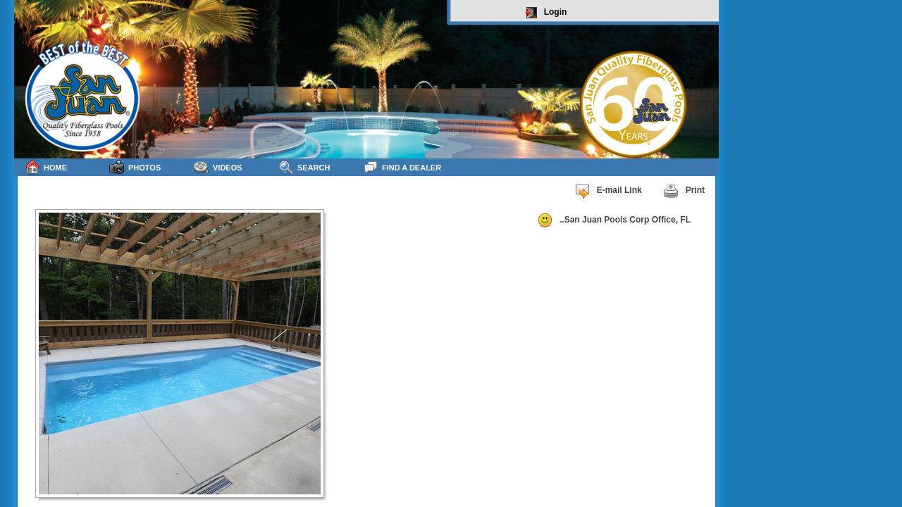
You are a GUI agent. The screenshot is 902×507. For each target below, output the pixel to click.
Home (46, 167)
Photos (135, 167)
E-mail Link (608, 191)
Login (546, 12)
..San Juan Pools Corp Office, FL (614, 220)
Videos (218, 167)
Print (684, 191)
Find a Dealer (402, 167)
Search (304, 167)
